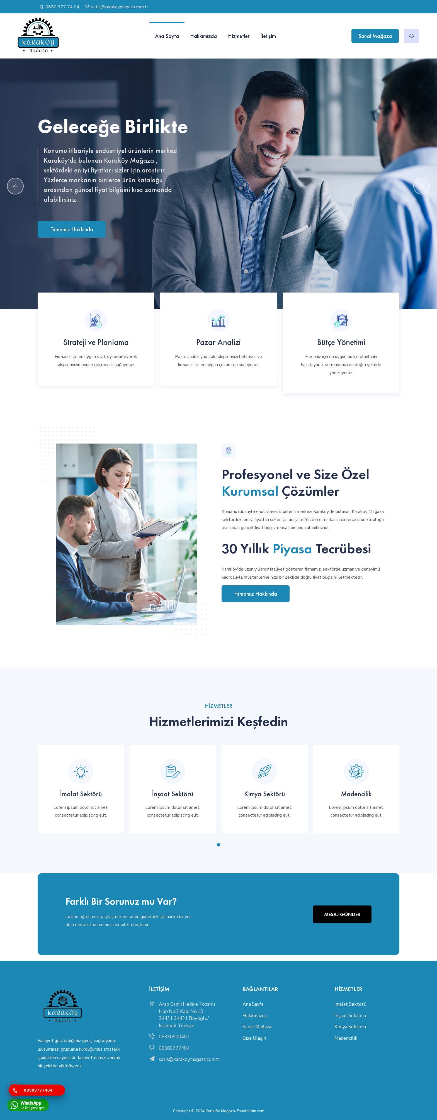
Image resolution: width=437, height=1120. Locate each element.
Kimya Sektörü (264, 793)
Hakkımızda (203, 36)
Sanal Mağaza (375, 36)
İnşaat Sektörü (172, 793)
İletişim (268, 36)
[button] (218, 844)
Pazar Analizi (218, 342)
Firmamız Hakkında (71, 229)
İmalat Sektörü (81, 793)
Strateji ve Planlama (96, 342)
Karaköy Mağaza (220, 1111)
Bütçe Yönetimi (341, 342)
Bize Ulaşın (254, 1038)
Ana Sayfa (167, 36)
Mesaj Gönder (342, 914)
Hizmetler (238, 36)
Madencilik (356, 793)
